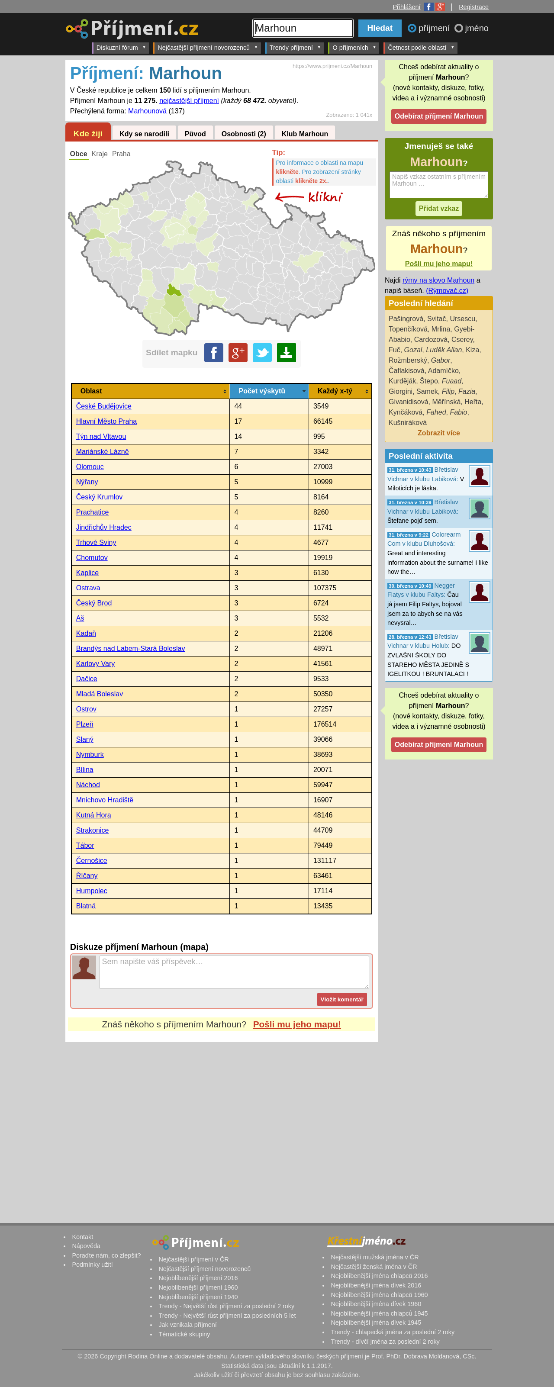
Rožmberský (408, 360)
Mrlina (441, 329)
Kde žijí (88, 133)
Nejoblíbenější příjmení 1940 (198, 1297)
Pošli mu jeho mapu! (297, 1024)
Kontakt (82, 1236)
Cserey (462, 339)
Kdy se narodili (144, 134)
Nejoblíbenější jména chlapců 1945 (379, 1313)
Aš (80, 618)
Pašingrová (406, 318)
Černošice (91, 860)
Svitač (436, 318)
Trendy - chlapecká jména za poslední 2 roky (392, 1332)
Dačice (86, 678)
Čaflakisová (407, 370)
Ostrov (86, 709)
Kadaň (86, 633)
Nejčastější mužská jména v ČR (375, 1257)
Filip (448, 391)
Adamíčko (443, 370)
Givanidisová (408, 401)
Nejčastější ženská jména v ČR (374, 1266)
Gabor (440, 360)
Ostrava (88, 588)
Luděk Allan (444, 350)
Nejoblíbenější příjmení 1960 (198, 1287)
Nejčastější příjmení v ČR (193, 1259)
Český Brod (94, 603)
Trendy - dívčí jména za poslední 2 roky (385, 1341)
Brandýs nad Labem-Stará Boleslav (130, 648)
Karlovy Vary (95, 663)
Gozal (413, 350)
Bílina (84, 769)
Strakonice (92, 830)
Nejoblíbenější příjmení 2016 (198, 1277)
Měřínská (446, 401)
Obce (78, 154)
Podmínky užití (92, 1264)
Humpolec (91, 891)
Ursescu (462, 318)
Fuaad (451, 381)
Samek (427, 391)
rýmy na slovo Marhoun (438, 280)
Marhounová (147, 111)
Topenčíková (408, 329)
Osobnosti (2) (244, 134)
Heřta (472, 401)
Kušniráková (408, 422)
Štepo (429, 381)
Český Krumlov (99, 497)
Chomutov (92, 557)
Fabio (458, 412)
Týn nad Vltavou (101, 436)
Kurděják (402, 381)
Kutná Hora (93, 815)
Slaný (84, 739)
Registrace (474, 6)
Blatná (86, 906)
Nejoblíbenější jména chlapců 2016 (379, 1275)
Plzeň (84, 724)
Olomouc (90, 466)
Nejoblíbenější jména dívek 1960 (376, 1303)
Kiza (472, 350)
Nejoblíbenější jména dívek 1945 (376, 1322)
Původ (195, 134)
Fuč (394, 350)
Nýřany (87, 482)
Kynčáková (405, 412)
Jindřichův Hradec (104, 527)
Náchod (88, 784)
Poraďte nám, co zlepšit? (106, 1255)
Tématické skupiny (184, 1334)
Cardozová (431, 339)
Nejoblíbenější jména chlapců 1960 (379, 1294)
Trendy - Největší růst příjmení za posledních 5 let (227, 1315)
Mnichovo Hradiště (105, 800)
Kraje (100, 154)
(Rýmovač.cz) (447, 290)
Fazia (466, 391)
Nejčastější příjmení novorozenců (208, 47)
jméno (477, 28)
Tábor (85, 845)
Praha (121, 154)
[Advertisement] (221, 1123)
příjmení (435, 28)
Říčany (87, 875)
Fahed (436, 412)
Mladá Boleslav (99, 694)
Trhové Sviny (96, 542)
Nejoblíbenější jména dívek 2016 (376, 1285)
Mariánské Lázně (102, 451)
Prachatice (92, 512)
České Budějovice (104, 406)
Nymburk (90, 754)
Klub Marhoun (305, 134)
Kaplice (87, 572)
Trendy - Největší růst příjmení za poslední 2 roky (226, 1306)
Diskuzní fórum (121, 47)
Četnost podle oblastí (421, 47)
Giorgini (400, 391)
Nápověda (86, 1245)
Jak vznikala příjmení (187, 1324)
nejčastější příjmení (189, 100)
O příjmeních (354, 47)
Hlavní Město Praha (106, 421)
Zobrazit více (439, 433)
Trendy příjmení (295, 47)
